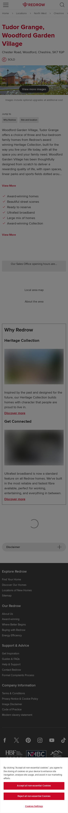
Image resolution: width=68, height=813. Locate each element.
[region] (34, 785)
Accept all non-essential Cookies (34, 785)
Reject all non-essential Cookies (34, 796)
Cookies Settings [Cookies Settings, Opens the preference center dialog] (34, 806)
